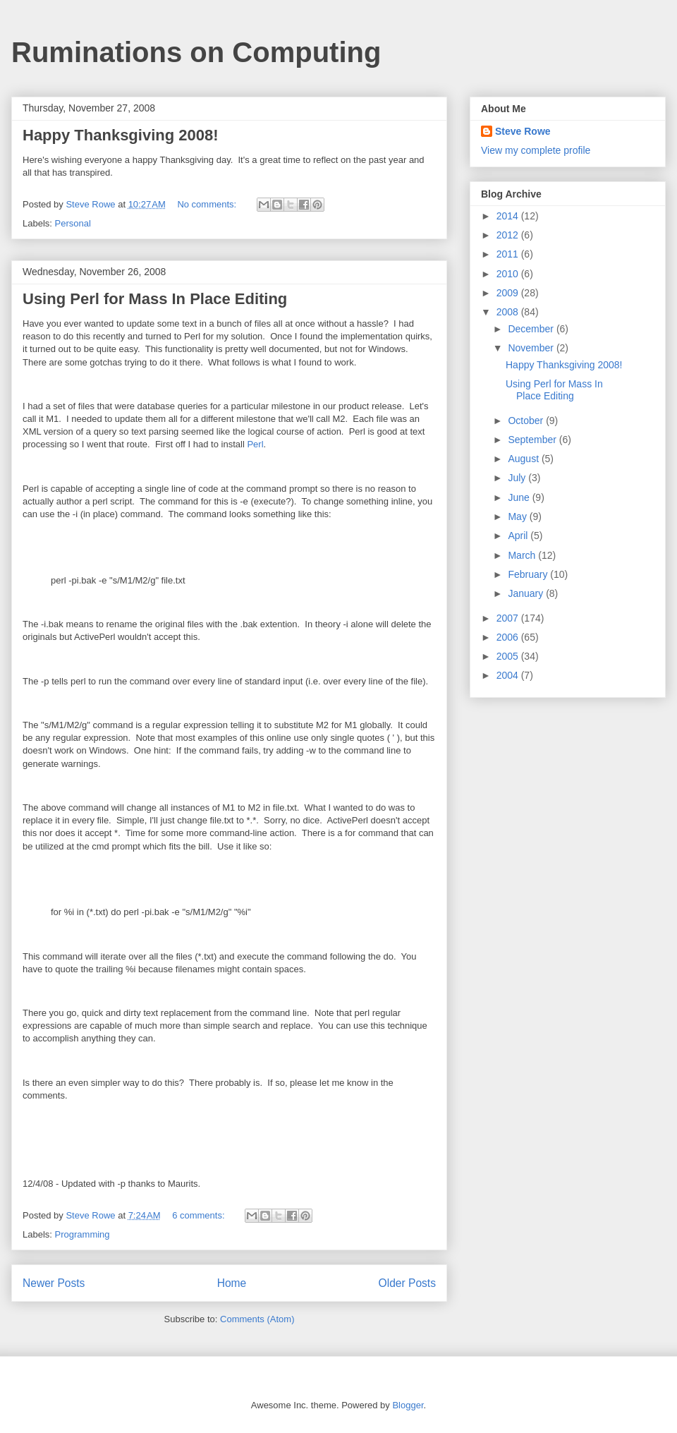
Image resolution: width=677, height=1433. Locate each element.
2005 (508, 656)
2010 (508, 273)
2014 (508, 216)
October (527, 420)
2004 (508, 675)
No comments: (207, 204)
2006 (508, 637)
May (518, 516)
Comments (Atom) (257, 1319)
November (532, 347)
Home (232, 1283)
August (524, 458)
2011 (508, 254)
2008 (508, 312)
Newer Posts (54, 1283)
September (533, 439)
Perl (255, 444)
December (532, 328)
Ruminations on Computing (196, 52)
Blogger (407, 1405)
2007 (508, 618)
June (520, 497)
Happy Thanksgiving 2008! (121, 135)
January (527, 593)
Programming (82, 1234)
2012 (508, 235)
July (518, 477)
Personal (73, 223)
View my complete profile (535, 150)
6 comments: (199, 1215)
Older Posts (407, 1283)
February (529, 574)
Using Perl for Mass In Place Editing (155, 299)
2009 (508, 292)
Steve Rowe (523, 131)
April (519, 535)
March (523, 555)
